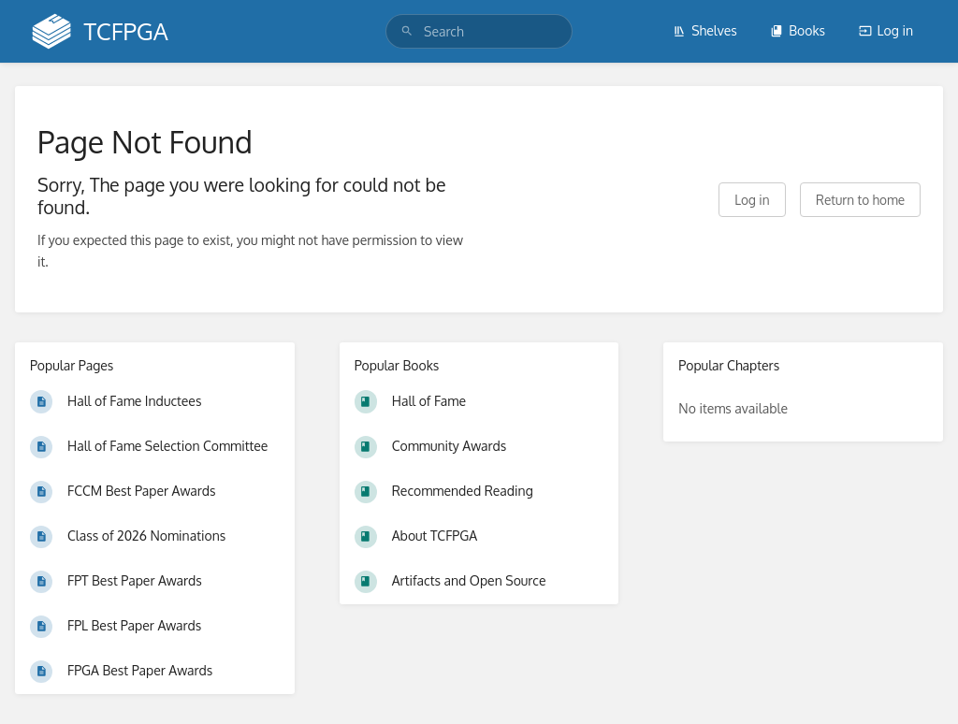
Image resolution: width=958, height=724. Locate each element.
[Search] (407, 31)
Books (797, 30)
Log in (886, 30)
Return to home (860, 200)
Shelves (705, 30)
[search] (479, 31)
